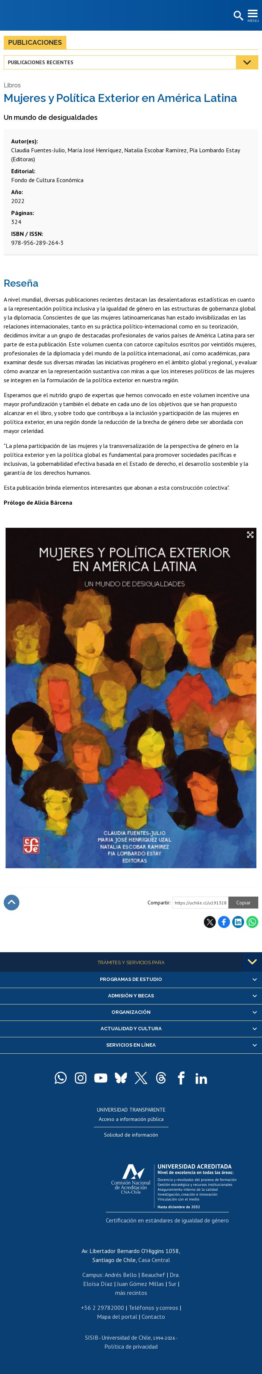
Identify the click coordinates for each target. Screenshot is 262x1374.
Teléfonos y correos (153, 1307)
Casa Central (154, 1260)
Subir (11, 902)
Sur (172, 1283)
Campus (92, 1274)
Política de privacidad (131, 1346)
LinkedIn (238, 922)
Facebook (224, 922)
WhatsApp (252, 922)
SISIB (91, 1337)
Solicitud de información (131, 1134)
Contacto (153, 1316)
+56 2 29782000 (102, 1307)
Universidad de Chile (126, 1337)
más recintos (131, 1292)
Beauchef (153, 1274)
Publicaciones (35, 42)
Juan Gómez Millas (140, 1283)
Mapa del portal (117, 1316)
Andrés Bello (121, 1274)
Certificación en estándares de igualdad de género (167, 1220)
